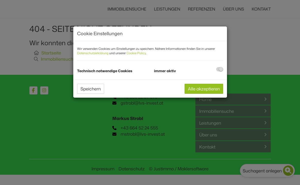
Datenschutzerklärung (92, 53)
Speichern (90, 89)
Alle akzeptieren (204, 89)
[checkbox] (219, 69)
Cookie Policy (136, 53)
